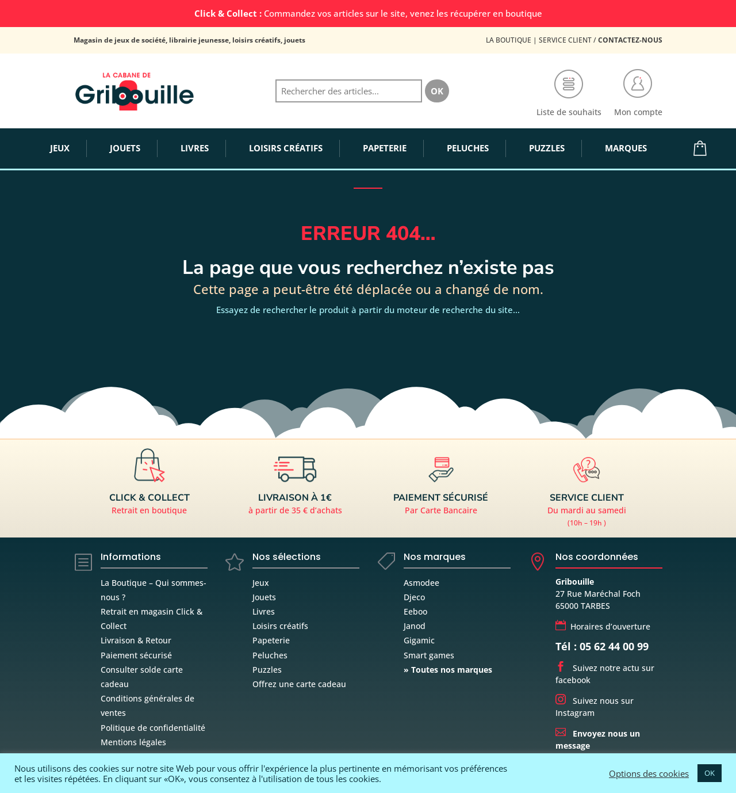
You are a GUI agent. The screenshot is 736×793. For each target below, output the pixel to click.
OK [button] (709, 773)
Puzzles (267, 669)
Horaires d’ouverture (602, 626)
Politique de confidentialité (153, 727)
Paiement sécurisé (136, 655)
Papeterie (271, 640)
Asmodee (421, 582)
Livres (263, 611)
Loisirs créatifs (280, 625)
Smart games (429, 655)
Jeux (260, 582)
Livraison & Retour (136, 640)
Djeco (414, 597)
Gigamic (419, 640)
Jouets (264, 597)
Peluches (270, 655)
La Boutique (508, 40)
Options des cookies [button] (649, 773)
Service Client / (600, 40)
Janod (414, 625)
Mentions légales (133, 742)
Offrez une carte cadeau (299, 683)
